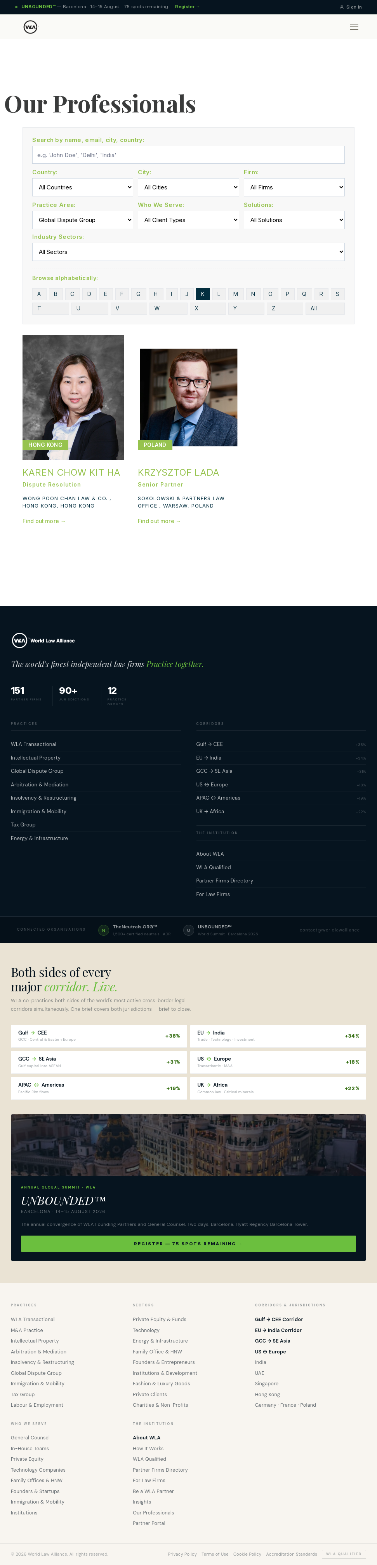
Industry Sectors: (58, 237)
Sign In (350, 7)
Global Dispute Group (36, 1373)
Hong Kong (267, 1395)
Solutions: (259, 205)
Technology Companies (38, 1470)
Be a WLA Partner (153, 1491)
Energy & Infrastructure (160, 1341)
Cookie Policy (247, 1554)
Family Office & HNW (157, 1352)
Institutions (24, 1513)
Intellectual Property (35, 1341)
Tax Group (23, 1395)
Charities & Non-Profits (160, 1405)
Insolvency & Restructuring (42, 1362)
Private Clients (150, 1395)
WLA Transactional (33, 1319)
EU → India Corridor (278, 1330)
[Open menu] (354, 27)
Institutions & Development (165, 1373)
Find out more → (44, 521)
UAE (259, 1373)
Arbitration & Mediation (38, 1352)
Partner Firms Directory (160, 1470)
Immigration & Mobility (37, 1384)
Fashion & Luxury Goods (161, 1384)
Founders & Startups (35, 1491)
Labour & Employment (37, 1405)
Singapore (267, 1384)
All (155, 308)
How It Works (148, 1449)
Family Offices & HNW (37, 1480)
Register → (187, 6)
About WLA (146, 1438)
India (260, 1362)
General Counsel (30, 1438)
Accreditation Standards (291, 1554)
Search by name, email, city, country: (88, 140)
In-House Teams (30, 1449)
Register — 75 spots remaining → (188, 1243)
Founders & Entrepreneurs (164, 1362)
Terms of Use (215, 1554)
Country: (45, 172)
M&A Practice (27, 1330)
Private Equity (27, 1459)
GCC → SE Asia (272, 1341)
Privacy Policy (182, 1554)
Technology (146, 1330)
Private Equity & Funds (159, 1319)
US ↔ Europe (270, 1352)
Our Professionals (153, 1513)
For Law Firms (149, 1480)
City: (144, 172)
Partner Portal (149, 1523)
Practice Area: (53, 205)
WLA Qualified (149, 1459)
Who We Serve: (161, 205)
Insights (142, 1502)
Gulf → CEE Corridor (279, 1319)
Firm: (251, 172)
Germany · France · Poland (285, 1405)
